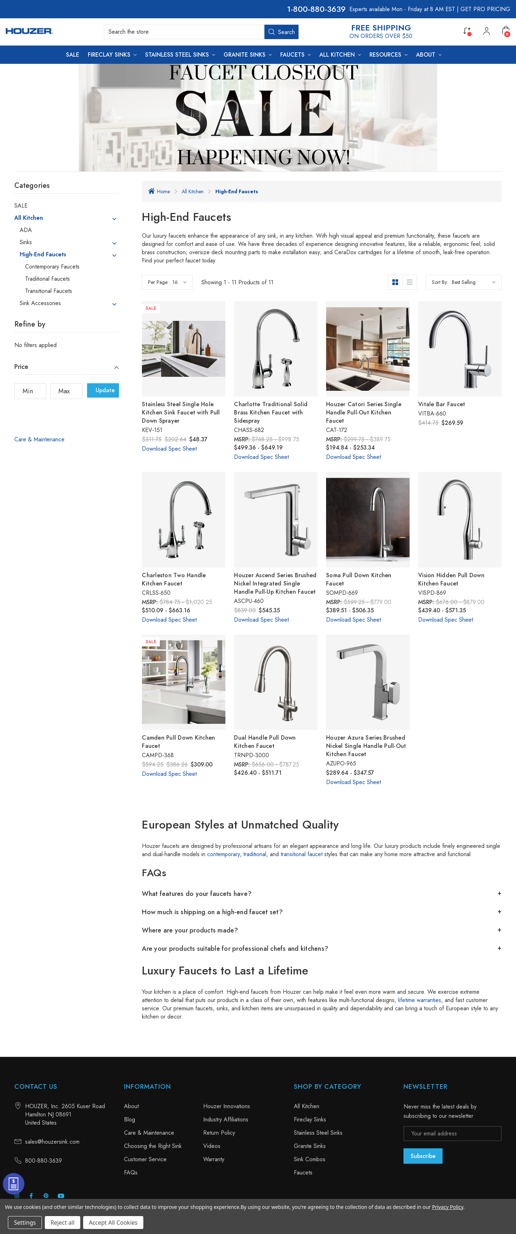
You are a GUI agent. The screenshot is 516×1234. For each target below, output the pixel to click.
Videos (211, 1146)
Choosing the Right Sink (153, 1146)
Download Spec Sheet (169, 449)
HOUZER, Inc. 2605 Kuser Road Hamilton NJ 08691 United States (65, 1114)
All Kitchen (28, 218)
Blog (129, 1119)
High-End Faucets (43, 254)
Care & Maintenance (39, 439)
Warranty (213, 1159)
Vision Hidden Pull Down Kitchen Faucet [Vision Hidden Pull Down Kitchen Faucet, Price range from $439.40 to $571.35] (451, 579)
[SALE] (72, 55)
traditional (254, 854)
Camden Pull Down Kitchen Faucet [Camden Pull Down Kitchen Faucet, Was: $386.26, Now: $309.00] (178, 742)
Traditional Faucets (47, 279)
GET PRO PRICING (485, 9)
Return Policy (219, 1133)
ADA (26, 230)
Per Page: (158, 282)
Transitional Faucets (48, 291)
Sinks (26, 242)
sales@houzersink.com (52, 1142)
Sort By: (440, 282)
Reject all (63, 1222)
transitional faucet (301, 854)
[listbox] (474, 282)
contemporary (223, 854)
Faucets (303, 1172)
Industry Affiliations (225, 1119)
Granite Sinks (310, 1146)
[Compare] (466, 30)
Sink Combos (309, 1159)
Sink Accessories (40, 303)
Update (105, 390)
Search (281, 32)
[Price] (66, 368)
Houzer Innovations (226, 1106)
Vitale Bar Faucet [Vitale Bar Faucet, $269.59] (441, 404)
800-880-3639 (319, 9)
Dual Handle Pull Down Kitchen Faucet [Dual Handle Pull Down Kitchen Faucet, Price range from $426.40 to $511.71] (265, 742)
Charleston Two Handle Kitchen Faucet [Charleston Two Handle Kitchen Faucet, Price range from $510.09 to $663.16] (174, 579)
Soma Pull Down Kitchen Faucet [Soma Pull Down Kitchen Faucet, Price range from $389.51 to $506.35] (359, 579)
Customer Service (145, 1159)
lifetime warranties (419, 1000)
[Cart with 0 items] (506, 30)
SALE (21, 205)
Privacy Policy (447, 1207)
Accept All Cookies (113, 1222)
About (131, 1106)
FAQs (131, 1172)
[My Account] (486, 32)
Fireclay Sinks (310, 1119)
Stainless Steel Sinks (318, 1133)
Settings (25, 1222)
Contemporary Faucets (52, 266)
